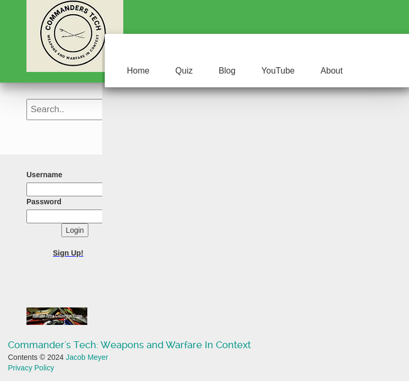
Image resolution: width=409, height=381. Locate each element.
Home (138, 70)
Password (43, 201)
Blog (227, 70)
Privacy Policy (31, 368)
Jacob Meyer (87, 357)
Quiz (184, 70)
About (332, 70)
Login (75, 230)
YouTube (278, 70)
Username (44, 174)
